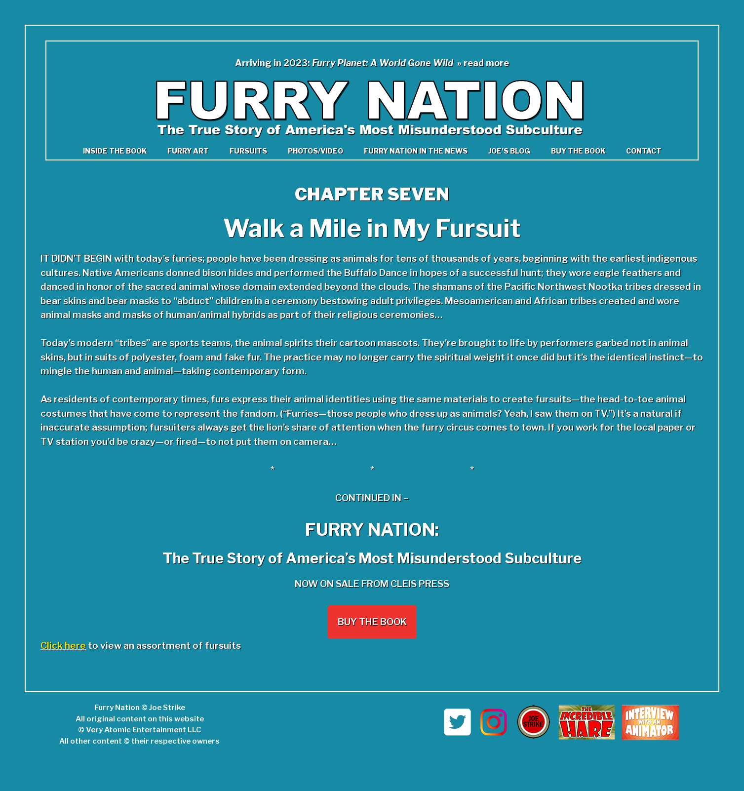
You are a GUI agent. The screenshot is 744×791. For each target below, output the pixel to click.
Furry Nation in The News (416, 151)
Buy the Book (578, 151)
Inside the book (115, 151)
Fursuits (248, 151)
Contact (644, 151)
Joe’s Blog (509, 151)
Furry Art (188, 151)
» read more (483, 63)
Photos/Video (315, 151)
